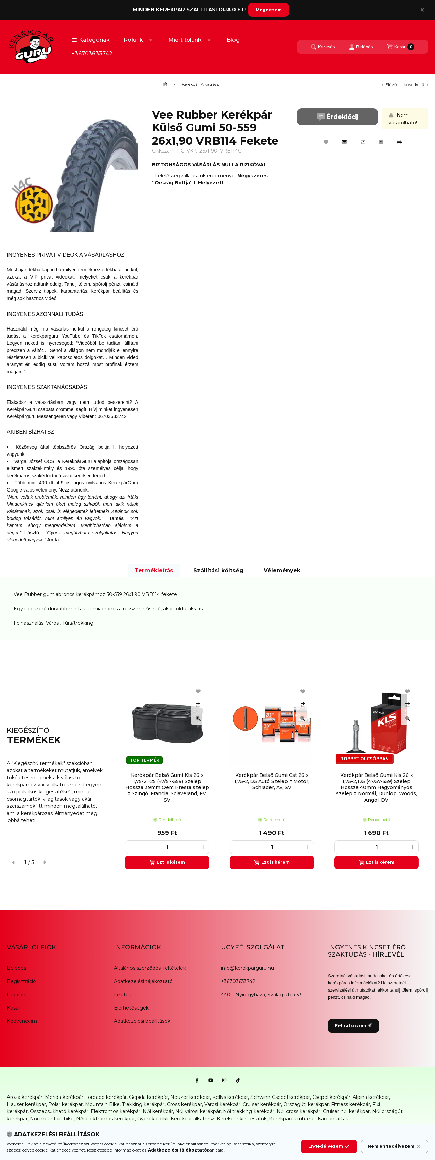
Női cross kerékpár (298, 1111)
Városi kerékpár (222, 1104)
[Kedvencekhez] (326, 142)
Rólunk (133, 40)
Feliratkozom (353, 1025)
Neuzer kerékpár (190, 1097)
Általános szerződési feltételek (150, 968)
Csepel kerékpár (331, 1097)
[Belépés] (361, 47)
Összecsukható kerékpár (59, 1111)
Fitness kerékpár (350, 1104)
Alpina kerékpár (371, 1097)
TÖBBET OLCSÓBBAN (365, 758)
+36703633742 (91, 53)
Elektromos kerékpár (115, 1111)
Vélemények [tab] (282, 570)
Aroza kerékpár (24, 1097)
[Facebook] (197, 1080)
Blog (233, 40)
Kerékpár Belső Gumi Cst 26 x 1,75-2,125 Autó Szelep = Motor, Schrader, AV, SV (271, 781)
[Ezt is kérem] (167, 862)
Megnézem (269, 9)
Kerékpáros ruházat (292, 1119)
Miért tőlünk (185, 40)
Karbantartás (333, 1119)
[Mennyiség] (167, 847)
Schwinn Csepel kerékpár (280, 1097)
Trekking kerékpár (143, 1104)
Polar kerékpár (65, 1104)
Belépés (16, 968)
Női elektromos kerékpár (105, 1119)
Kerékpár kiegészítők (242, 1119)
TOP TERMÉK (144, 760)
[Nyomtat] (399, 142)
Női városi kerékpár (198, 1111)
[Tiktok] (238, 1080)
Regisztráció (21, 981)
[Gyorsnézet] (198, 718)
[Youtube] (211, 1080)
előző (389, 84)
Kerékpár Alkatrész (200, 84)
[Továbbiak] (150, 40)
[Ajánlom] (344, 142)
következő (416, 84)
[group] (273, 775)
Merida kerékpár (64, 1097)
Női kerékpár (158, 1111)
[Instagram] (224, 1080)
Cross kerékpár (184, 1104)
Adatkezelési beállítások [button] (142, 1021)
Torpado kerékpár (106, 1097)
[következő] (44, 862)
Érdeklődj (337, 117)
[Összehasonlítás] (362, 142)
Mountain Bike (102, 1104)
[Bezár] (422, 9)
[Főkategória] (165, 84)
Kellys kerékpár (230, 1097)
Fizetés (122, 995)
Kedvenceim (22, 1021)
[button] (91, 40)
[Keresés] (323, 47)
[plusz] (203, 847)
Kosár (13, 1008)
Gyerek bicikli (152, 1119)
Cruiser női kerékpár (346, 1111)
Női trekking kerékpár (248, 1111)
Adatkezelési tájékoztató (143, 981)
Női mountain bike (52, 1119)
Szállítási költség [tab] (218, 570)
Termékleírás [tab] (154, 570)
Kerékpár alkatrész (192, 1119)
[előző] (13, 862)
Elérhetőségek (131, 1008)
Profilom (17, 995)
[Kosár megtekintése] (401, 47)
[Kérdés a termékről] (381, 142)
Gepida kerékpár (148, 1097)
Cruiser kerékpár (262, 1104)
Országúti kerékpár (306, 1104)
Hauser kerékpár (26, 1104)
